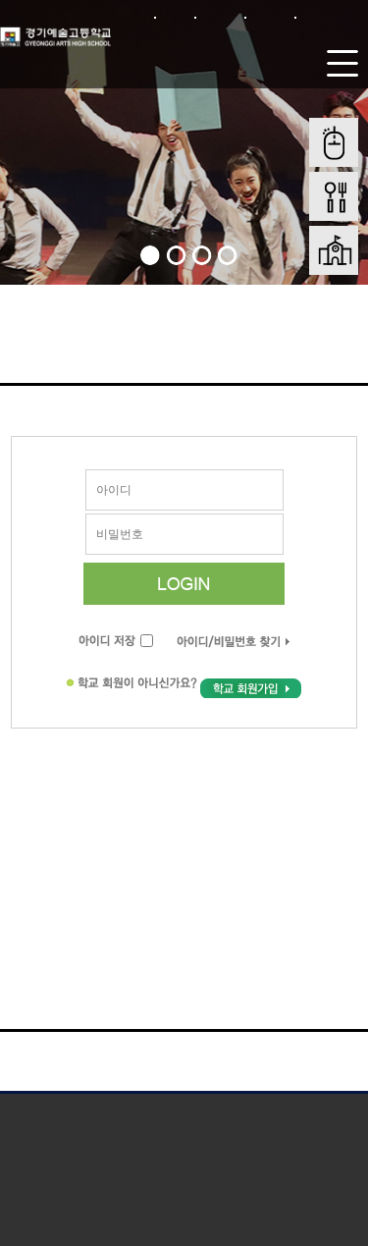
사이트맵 (270, 17)
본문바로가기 (329, 17)
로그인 (175, 17)
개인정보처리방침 (94, 1112)
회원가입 (220, 17)
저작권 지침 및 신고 (274, 1112)
